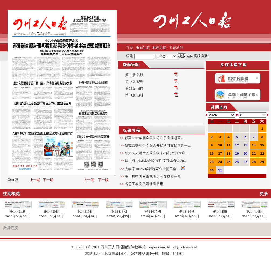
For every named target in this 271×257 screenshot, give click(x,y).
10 (220, 145)
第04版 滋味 (134, 95)
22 (262, 154)
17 (220, 154)
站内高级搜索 (197, 56)
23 (211, 162)
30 (211, 170)
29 (262, 162)
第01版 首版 (134, 75)
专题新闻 (176, 47)
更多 (264, 193)
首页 (129, 47)
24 (220, 162)
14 (254, 145)
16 (211, 154)
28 (254, 162)
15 (262, 145)
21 (254, 154)
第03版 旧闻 (134, 88)
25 (228, 162)
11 (228, 145)
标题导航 (159, 47)
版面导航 (143, 47)
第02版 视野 (134, 82)
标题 (129, 56)
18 (228, 154)
